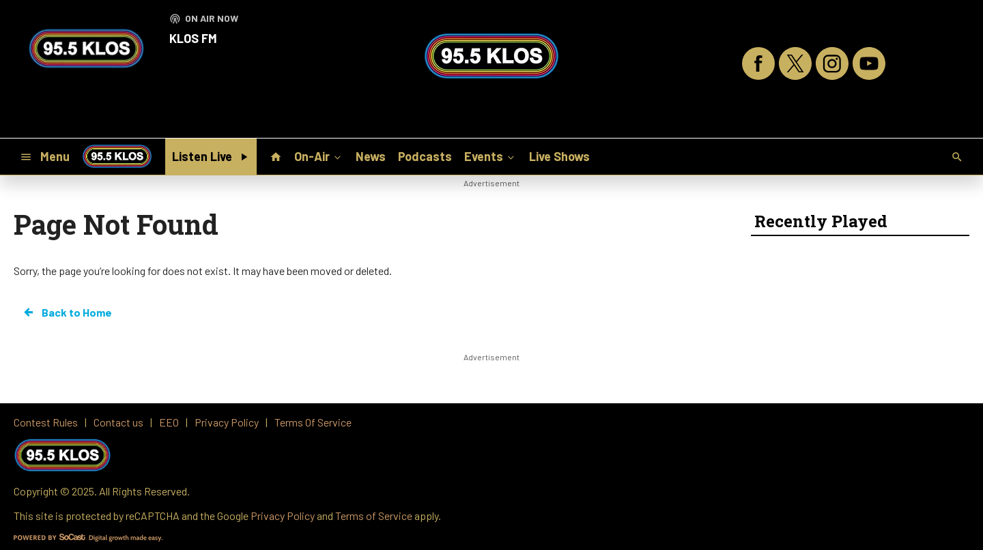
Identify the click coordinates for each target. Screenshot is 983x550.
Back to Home (67, 312)
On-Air (318, 155)
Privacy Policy (283, 515)
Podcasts (425, 156)
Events (490, 155)
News (371, 156)
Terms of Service (373, 515)
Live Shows (559, 156)
